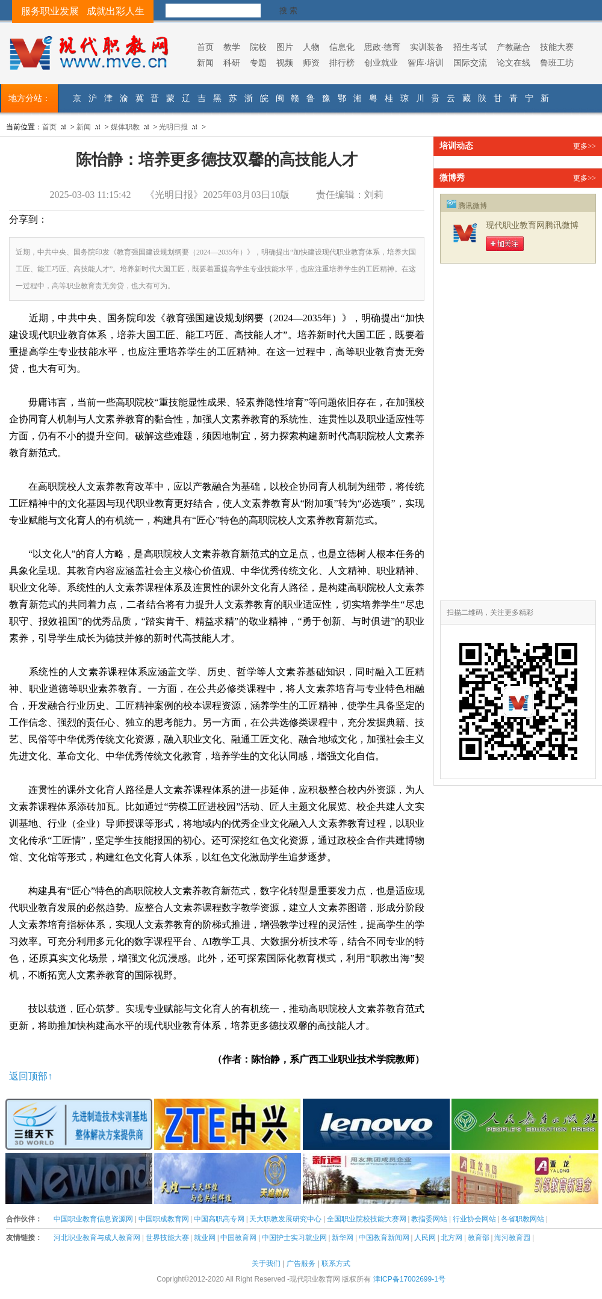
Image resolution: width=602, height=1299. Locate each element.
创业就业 (381, 62)
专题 (258, 62)
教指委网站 (429, 1219)
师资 (311, 62)
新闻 (205, 62)
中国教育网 (238, 1237)
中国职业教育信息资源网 (93, 1219)
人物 (311, 47)
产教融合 (513, 47)
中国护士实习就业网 (294, 1237)
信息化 (342, 47)
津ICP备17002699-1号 (409, 1279)
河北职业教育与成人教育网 (97, 1237)
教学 (231, 47)
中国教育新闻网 (384, 1237)
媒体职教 (125, 127)
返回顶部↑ (30, 1076)
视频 (284, 62)
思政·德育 (382, 47)
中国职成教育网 (163, 1219)
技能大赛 (557, 47)
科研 (231, 62)
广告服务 (301, 1263)
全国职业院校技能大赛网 (366, 1219)
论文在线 (513, 62)
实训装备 (427, 47)
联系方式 (335, 1263)
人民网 (425, 1237)
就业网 (205, 1237)
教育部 (478, 1237)
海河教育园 (512, 1237)
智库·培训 (426, 62)
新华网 (342, 1237)
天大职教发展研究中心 (285, 1219)
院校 (258, 47)
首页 (205, 47)
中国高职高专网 (219, 1219)
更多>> (584, 146)
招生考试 (470, 47)
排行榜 (342, 62)
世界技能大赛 (167, 1237)
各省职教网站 (522, 1219)
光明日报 (173, 127)
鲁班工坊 (557, 62)
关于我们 (266, 1263)
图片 (284, 47)
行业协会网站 (474, 1219)
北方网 (451, 1237)
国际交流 (470, 62)
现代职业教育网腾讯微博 (532, 225)
